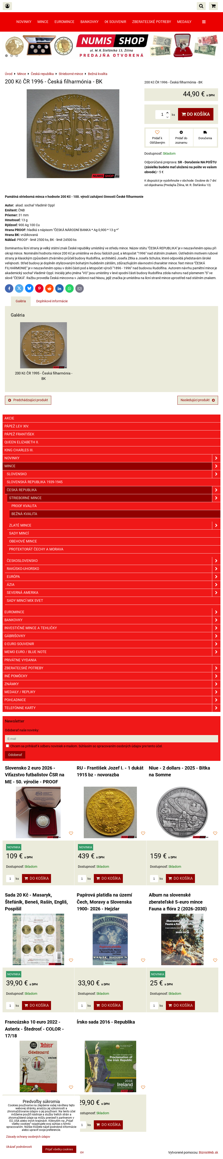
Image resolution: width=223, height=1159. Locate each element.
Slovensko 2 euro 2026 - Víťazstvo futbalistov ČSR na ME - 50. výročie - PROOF (34, 775)
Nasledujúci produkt (198, 400)
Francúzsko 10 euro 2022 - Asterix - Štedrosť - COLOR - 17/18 (34, 1029)
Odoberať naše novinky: (22, 730)
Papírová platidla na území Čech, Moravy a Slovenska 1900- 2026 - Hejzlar (104, 902)
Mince (42, 22)
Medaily (184, 22)
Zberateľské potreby (151, 22)
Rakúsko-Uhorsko (113, 569)
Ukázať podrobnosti (19, 1146)
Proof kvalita (24, 506)
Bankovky (89, 22)
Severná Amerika (113, 593)
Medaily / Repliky (112, 692)
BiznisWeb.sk (208, 1152)
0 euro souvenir (112, 644)
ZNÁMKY (112, 684)
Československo (113, 561)
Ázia (113, 585)
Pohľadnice (112, 700)
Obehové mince (23, 541)
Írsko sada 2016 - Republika (106, 1022)
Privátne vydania (20, 660)
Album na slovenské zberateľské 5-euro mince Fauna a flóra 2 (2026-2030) (178, 902)
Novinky (23, 22)
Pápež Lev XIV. (16, 426)
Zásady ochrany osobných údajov (28, 1136)
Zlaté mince (114, 525)
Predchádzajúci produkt (28, 400)
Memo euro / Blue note (112, 652)
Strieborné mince (114, 498)
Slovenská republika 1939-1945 (34, 482)
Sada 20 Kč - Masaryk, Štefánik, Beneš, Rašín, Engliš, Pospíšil (36, 902)
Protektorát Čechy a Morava (36, 549)
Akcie (9, 418)
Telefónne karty (112, 708)
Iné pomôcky (112, 676)
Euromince (64, 22)
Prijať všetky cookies (59, 1149)
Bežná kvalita (24, 514)
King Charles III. (18, 450)
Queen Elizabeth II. (21, 442)
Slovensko (113, 474)
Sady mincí (19, 533)
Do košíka (196, 114)
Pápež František (19, 434)
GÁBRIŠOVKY (112, 636)
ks (12, 878)
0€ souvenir (115, 22)
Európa (113, 577)
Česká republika (113, 490)
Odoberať (15, 755)
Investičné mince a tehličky (112, 628)
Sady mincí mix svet (25, 600)
